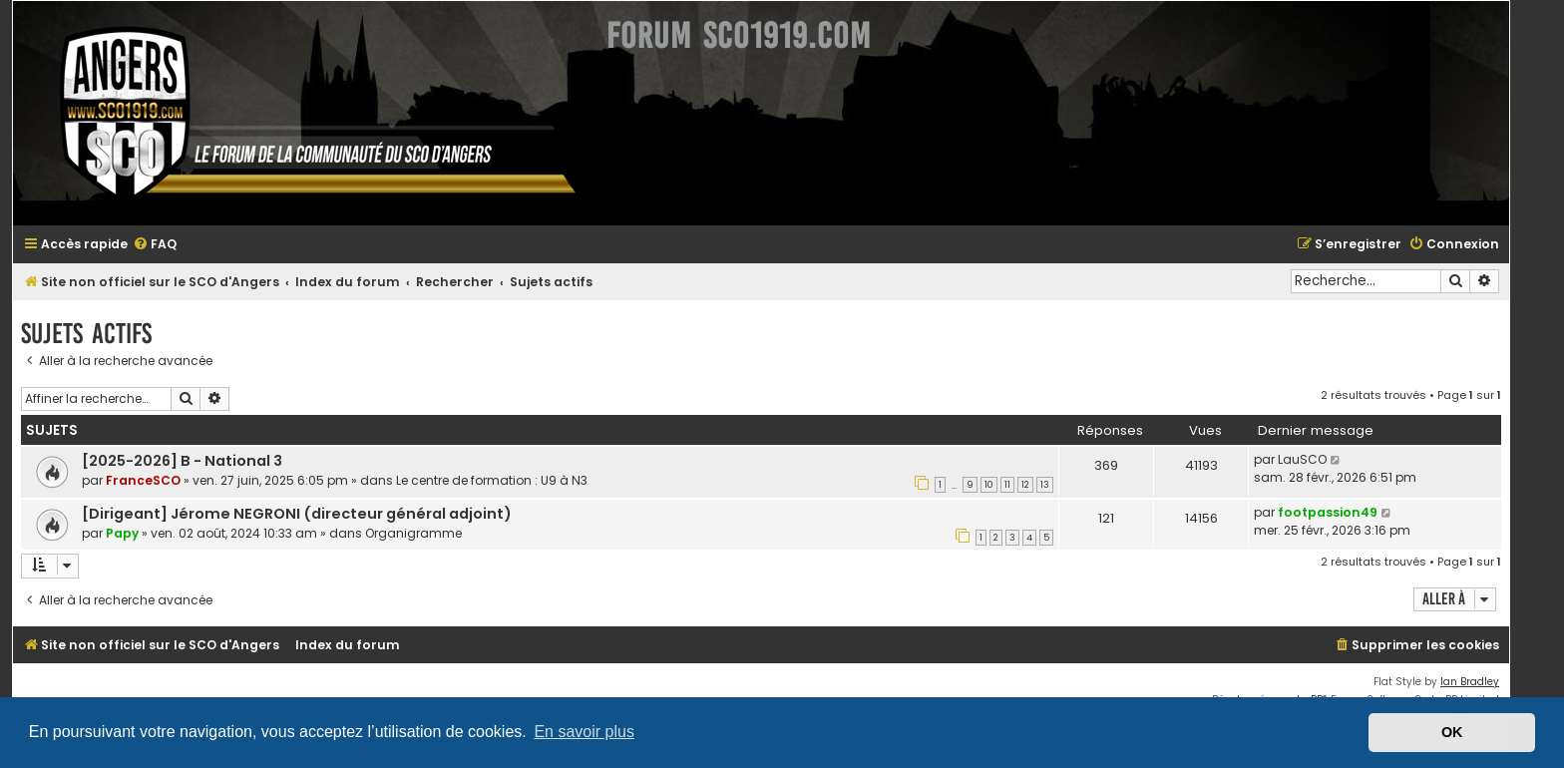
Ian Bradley (1469, 681)
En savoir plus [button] (584, 731)
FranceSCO (143, 480)
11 (1007, 485)
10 (988, 485)
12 (1025, 485)
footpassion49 (1327, 512)
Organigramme (413, 533)
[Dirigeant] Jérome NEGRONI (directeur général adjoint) (297, 514)
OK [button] (1452, 732)
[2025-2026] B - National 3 (182, 461)
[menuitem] (155, 244)
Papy (122, 533)
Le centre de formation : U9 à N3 (491, 480)
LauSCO (1302, 459)
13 (1044, 485)
